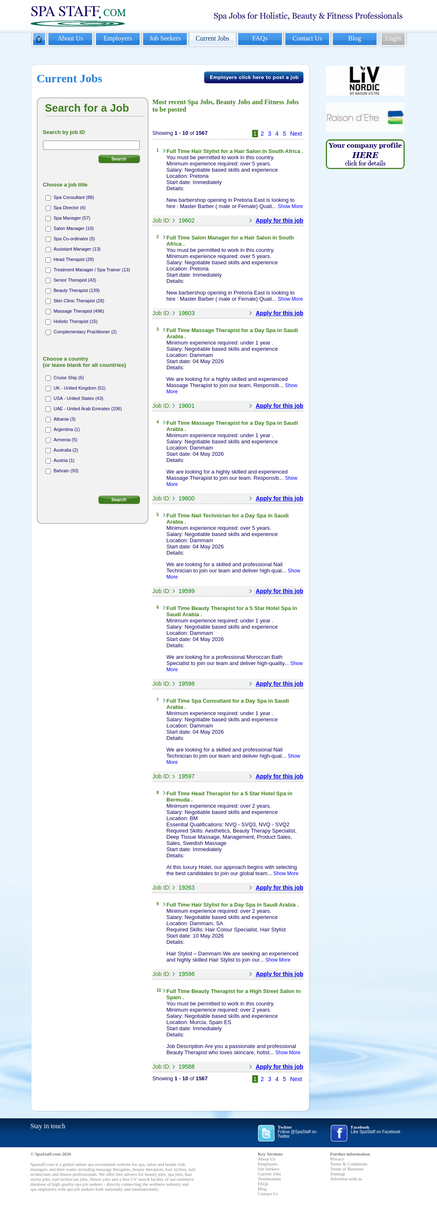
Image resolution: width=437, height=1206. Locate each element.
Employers (117, 38)
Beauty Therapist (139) (77, 290)
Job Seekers (165, 38)
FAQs (259, 38)
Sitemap (337, 1173)
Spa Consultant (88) (74, 197)
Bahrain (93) (66, 470)
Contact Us (307, 38)
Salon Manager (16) (74, 228)
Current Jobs (212, 38)
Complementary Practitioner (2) (85, 331)
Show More (290, 206)
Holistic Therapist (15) (76, 321)
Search (119, 158)
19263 (187, 887)
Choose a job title (65, 185)
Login (393, 38)
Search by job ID (64, 132)
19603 (187, 313)
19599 (187, 591)
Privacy (337, 1158)
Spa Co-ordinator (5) (74, 238)
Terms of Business (347, 1168)
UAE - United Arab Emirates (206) (88, 408)
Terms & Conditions (349, 1163)
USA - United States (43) (78, 398)
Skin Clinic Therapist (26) (79, 300)
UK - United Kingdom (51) (80, 387)
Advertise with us (346, 1178)
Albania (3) (65, 418)
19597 (187, 776)
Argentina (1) (67, 429)
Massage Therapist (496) (79, 311)
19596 (187, 974)
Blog (354, 38)
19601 (187, 405)
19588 (187, 1066)
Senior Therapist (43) (75, 280)
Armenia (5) (65, 439)
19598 (187, 683)
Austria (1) (64, 460)
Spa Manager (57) (72, 217)
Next (296, 133)
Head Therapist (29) (74, 259)
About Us (70, 38)
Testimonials (269, 1178)
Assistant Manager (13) (77, 248)
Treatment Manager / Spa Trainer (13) (92, 269)
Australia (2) (66, 449)
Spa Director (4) (70, 207)
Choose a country (84, 362)
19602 (187, 220)
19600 (187, 498)
